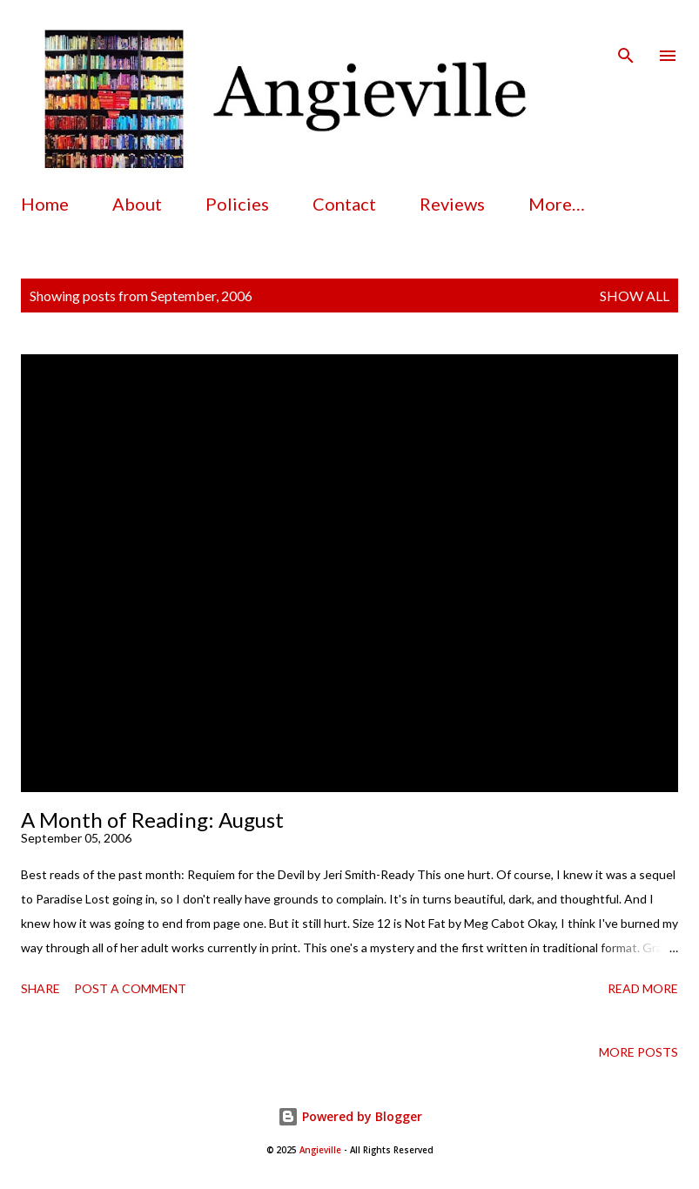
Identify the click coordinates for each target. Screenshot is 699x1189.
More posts (638, 1052)
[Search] (625, 31)
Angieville (320, 1150)
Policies (237, 203)
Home (45, 203)
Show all (634, 295)
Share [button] (40, 988)
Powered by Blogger (350, 1116)
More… (556, 203)
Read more (643, 988)
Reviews (452, 203)
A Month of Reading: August (152, 819)
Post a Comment (130, 988)
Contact (344, 203)
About (137, 203)
